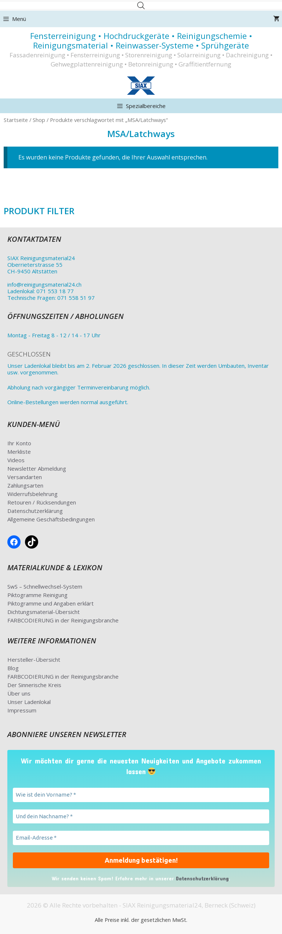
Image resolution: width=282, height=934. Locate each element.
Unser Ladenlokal (29, 701)
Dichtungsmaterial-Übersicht (43, 611)
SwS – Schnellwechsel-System (44, 586)
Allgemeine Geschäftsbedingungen (51, 519)
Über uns (18, 693)
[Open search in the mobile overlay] (141, 5)
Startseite (16, 119)
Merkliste (19, 451)
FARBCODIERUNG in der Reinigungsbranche (63, 620)
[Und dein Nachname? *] (141, 816)
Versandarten (24, 477)
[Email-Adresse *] (141, 838)
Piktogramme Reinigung (37, 595)
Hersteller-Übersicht (33, 659)
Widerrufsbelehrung (32, 493)
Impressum (21, 710)
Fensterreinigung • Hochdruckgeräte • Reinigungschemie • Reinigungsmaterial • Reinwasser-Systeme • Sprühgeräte (141, 40)
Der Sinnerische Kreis (34, 685)
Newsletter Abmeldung (36, 468)
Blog (13, 668)
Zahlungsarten (25, 485)
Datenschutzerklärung (35, 510)
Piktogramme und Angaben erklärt (50, 603)
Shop (39, 119)
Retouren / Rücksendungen (41, 502)
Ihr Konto (19, 443)
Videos (16, 460)
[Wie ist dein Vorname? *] (141, 795)
